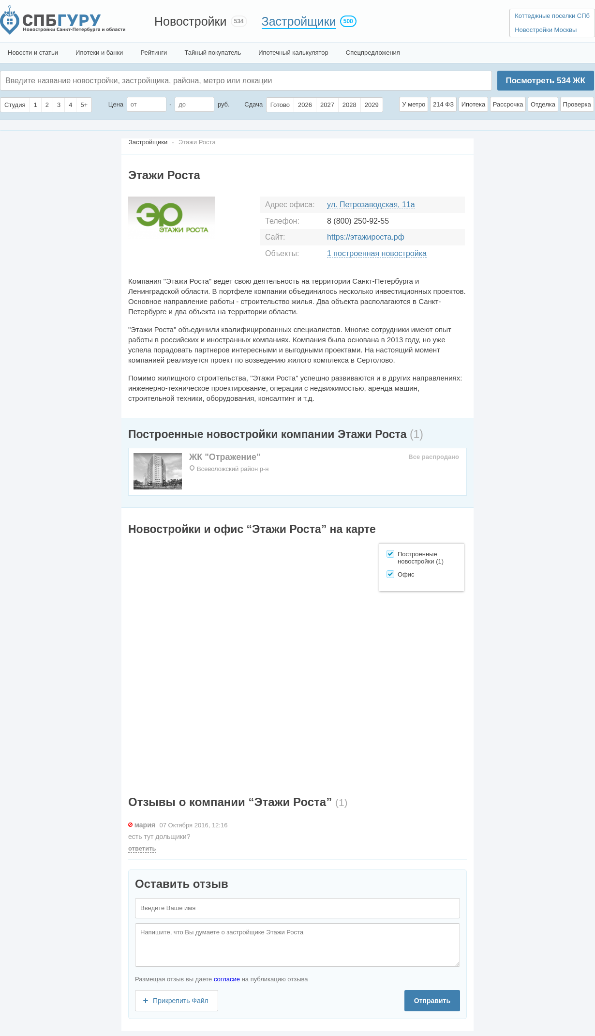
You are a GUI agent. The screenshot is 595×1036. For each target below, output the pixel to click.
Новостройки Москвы (546, 29)
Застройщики (299, 21)
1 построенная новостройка (377, 253)
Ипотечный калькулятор (293, 52)
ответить (142, 848)
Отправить (432, 1001)
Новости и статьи (33, 52)
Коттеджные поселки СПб (552, 15)
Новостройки (190, 21)
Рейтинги (153, 52)
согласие (227, 979)
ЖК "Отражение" (225, 457)
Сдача (253, 104)
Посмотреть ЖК (545, 80)
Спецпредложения (373, 52)
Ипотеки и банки (99, 52)
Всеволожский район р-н (232, 468)
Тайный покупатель (212, 52)
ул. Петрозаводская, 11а (371, 204)
